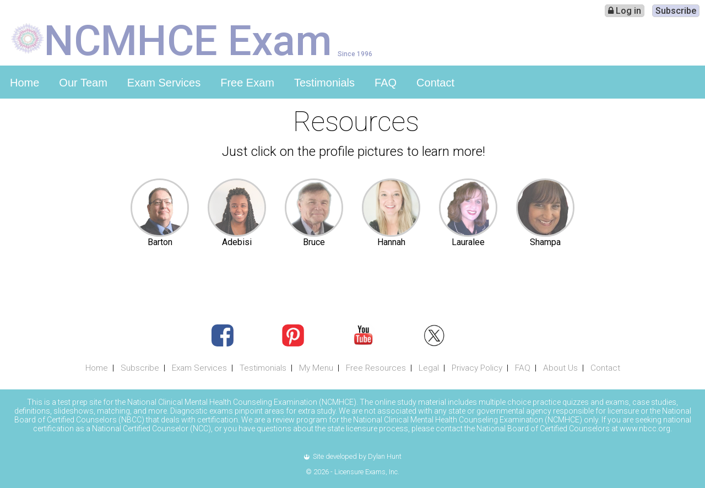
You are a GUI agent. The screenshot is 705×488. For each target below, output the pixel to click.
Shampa (545, 242)
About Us (560, 368)
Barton (160, 242)
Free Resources (376, 368)
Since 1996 (355, 53)
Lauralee (468, 242)
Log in (624, 11)
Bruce (314, 242)
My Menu (316, 368)
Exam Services (163, 83)
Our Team (83, 83)
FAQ (386, 83)
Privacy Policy (477, 368)
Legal (429, 368)
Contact (435, 83)
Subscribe (675, 11)
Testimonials (324, 83)
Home (24, 83)
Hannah (391, 242)
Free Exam (247, 83)
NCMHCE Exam (188, 39)
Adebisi (237, 242)
